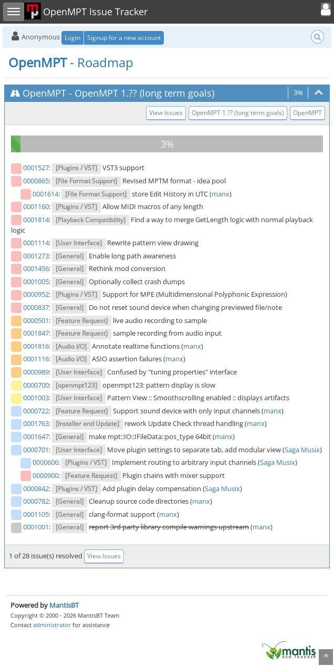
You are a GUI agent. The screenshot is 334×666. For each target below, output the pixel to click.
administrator (52, 625)
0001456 (36, 268)
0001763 (36, 423)
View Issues (166, 112)
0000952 (36, 294)
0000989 (36, 372)
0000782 (36, 501)
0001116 (36, 358)
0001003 (36, 397)
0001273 (36, 256)
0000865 (36, 180)
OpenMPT (44, 93)
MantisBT (64, 605)
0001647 (36, 436)
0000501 (36, 320)
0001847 (36, 333)
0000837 (36, 307)
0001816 (36, 346)
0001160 (36, 206)
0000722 (36, 410)
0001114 (36, 242)
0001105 (36, 514)
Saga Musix (302, 449)
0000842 (36, 488)
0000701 (36, 449)
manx (220, 194)
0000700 (36, 385)
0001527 (36, 167)
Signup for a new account (124, 37)
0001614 (45, 194)
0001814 (36, 219)
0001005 (36, 281)
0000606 (45, 462)
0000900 (45, 475)
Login (72, 37)
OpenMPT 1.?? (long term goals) (144, 93)
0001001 (36, 527)
